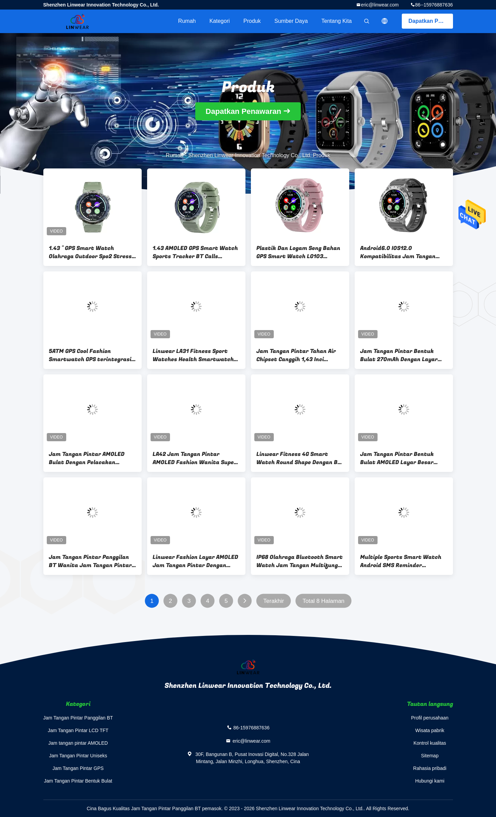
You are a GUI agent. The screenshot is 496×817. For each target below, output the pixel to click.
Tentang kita (337, 21)
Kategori (219, 21)
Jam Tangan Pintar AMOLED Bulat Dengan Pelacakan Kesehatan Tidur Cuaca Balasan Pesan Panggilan (87, 458)
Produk (252, 21)
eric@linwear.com (380, 5)
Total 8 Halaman (323, 601)
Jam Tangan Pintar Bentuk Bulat (78, 781)
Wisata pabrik (429, 730)
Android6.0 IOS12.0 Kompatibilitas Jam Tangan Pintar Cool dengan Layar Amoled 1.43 (398, 252)
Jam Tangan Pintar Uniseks (78, 755)
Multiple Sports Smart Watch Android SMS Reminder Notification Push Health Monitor (400, 561)
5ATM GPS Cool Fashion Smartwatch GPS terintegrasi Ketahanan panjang (90, 355)
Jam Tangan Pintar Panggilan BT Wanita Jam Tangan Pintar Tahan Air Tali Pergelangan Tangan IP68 (90, 561)
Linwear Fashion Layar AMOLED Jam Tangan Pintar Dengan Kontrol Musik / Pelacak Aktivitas (195, 561)
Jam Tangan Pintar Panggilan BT (78, 718)
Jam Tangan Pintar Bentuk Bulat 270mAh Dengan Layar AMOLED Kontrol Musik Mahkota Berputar (399, 355)
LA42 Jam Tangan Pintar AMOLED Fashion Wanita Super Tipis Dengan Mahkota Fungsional (195, 458)
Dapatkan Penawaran (431, 21)
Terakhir (273, 601)
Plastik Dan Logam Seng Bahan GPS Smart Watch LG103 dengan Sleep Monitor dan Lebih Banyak (299, 252)
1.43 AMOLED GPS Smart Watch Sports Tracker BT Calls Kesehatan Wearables (195, 252)
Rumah (187, 21)
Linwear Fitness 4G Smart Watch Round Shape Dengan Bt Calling (298, 458)
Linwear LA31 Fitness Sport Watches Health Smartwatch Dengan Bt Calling (193, 355)
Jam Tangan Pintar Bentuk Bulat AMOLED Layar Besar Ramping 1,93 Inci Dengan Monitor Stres (397, 458)
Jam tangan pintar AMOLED (78, 743)
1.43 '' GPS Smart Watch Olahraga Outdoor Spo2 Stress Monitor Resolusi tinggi (90, 252)
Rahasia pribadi (429, 768)
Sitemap (429, 755)
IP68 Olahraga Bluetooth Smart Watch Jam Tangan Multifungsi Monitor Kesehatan (299, 561)
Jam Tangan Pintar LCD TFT (78, 730)
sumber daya (291, 21)
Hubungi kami (429, 781)
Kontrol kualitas (429, 743)
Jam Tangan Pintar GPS (78, 768)
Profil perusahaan (430, 718)
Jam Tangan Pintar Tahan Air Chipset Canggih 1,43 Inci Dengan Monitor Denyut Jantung (296, 355)
